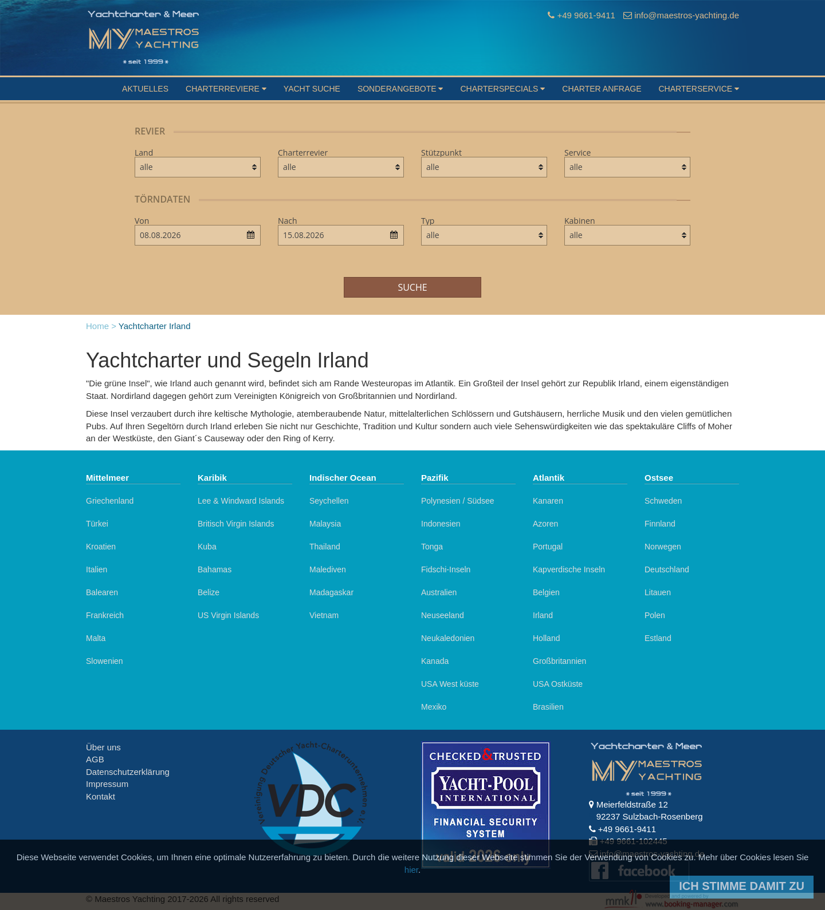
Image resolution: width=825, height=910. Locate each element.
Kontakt (100, 796)
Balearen (102, 592)
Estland (658, 638)
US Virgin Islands (228, 615)
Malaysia (325, 523)
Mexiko (433, 706)
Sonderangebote (400, 88)
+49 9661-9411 (586, 15)
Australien (439, 592)
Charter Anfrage (601, 88)
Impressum (107, 784)
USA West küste (450, 684)
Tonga (432, 546)
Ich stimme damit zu (741, 886)
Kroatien (101, 546)
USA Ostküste (558, 684)
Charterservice (698, 88)
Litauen (658, 592)
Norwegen (663, 546)
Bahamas (214, 569)
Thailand (324, 546)
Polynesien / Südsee (457, 500)
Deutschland (667, 569)
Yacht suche (312, 88)
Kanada (435, 661)
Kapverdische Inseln (569, 569)
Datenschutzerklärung (128, 772)
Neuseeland (442, 615)
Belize (208, 592)
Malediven (327, 569)
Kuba (207, 546)
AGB (95, 759)
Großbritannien (559, 661)
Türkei (97, 523)
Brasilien (548, 706)
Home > (101, 326)
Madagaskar (331, 592)
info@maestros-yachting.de (686, 15)
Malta (95, 638)
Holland (546, 638)
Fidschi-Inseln (445, 569)
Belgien (546, 592)
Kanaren (548, 500)
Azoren (545, 523)
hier (411, 870)
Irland (543, 615)
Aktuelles (145, 88)
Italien (96, 569)
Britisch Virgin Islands (236, 523)
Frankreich (105, 615)
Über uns (103, 747)
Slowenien (104, 661)
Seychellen (329, 500)
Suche (412, 287)
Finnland (660, 523)
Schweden (663, 500)
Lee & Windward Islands (241, 500)
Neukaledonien (447, 638)
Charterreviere (226, 88)
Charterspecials (502, 88)
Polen (655, 615)
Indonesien (441, 523)
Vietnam (324, 615)
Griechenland (109, 500)
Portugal (548, 546)
